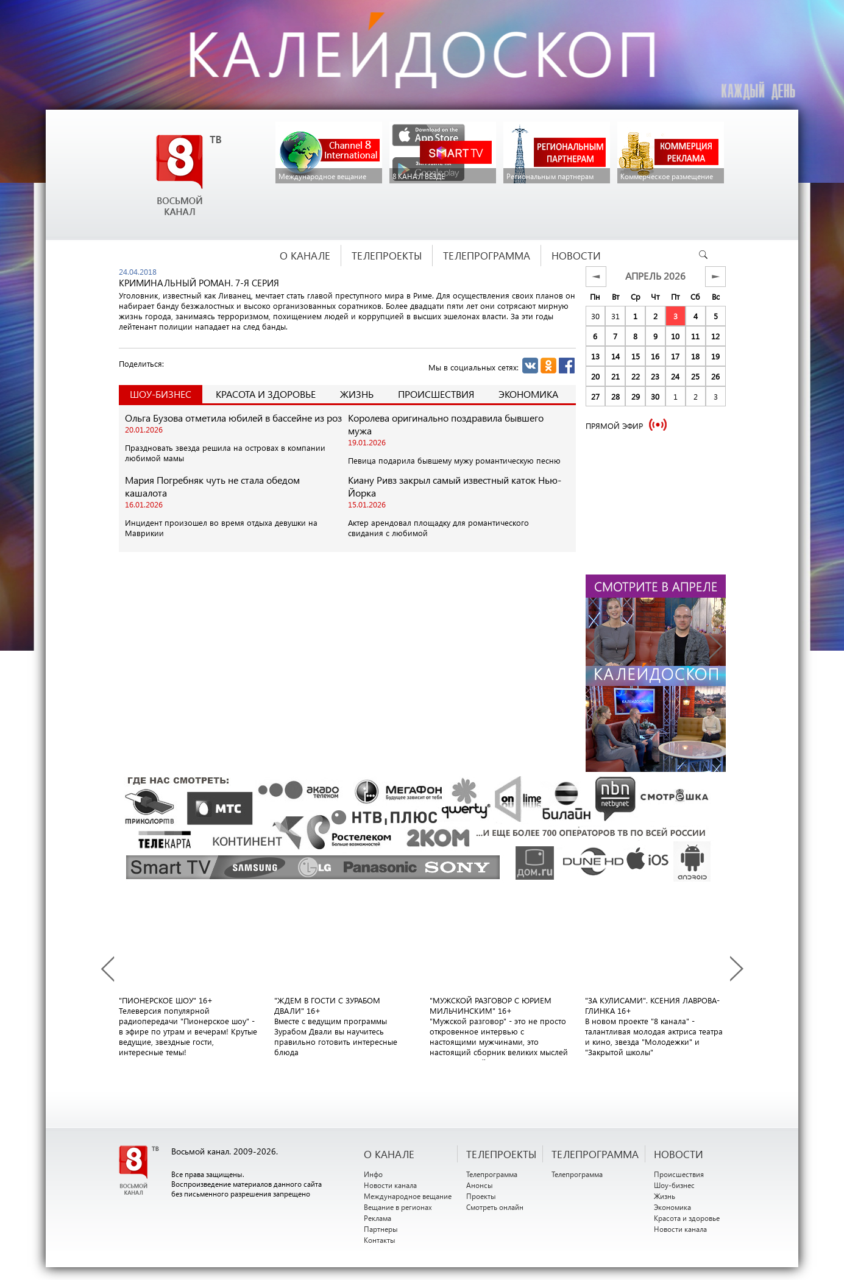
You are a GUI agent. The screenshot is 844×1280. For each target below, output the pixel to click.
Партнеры (381, 1229)
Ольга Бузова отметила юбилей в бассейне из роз (233, 417)
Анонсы (479, 1185)
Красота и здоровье (266, 393)
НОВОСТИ (678, 1154)
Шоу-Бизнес (160, 393)
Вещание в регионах (398, 1207)
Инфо (373, 1174)
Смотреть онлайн (494, 1207)
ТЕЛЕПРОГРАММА (595, 1154)
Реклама (377, 1218)
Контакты (379, 1240)
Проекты (481, 1196)
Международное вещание (408, 1196)
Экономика (528, 393)
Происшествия (436, 393)
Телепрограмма (491, 1174)
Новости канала (390, 1185)
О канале (389, 1154)
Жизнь (357, 393)
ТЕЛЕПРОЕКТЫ (501, 1154)
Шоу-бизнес (674, 1185)
